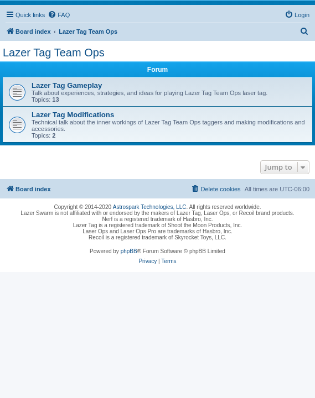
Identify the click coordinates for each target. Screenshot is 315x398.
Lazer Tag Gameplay (67, 85)
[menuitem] (59, 15)
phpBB (129, 251)
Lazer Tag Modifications (73, 115)
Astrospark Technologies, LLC (150, 207)
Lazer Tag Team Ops (54, 52)
